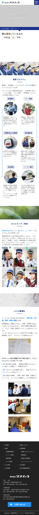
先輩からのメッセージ (27, 451)
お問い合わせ (19, 504)
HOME (7, 445)
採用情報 (22, 448)
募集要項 (23, 455)
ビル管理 (7, 465)
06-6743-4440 (10, 491)
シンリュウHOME (5, 28)
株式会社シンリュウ (17, 513)
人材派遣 (7, 468)
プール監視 (9, 461)
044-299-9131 (10, 499)
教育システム (24, 445)
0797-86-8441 (10, 484)
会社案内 (22, 465)
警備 (6, 448)
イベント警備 (10, 455)
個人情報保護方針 (25, 468)
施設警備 (8, 458)
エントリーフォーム (26, 461)
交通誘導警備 (10, 451)
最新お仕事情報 (25, 458)
